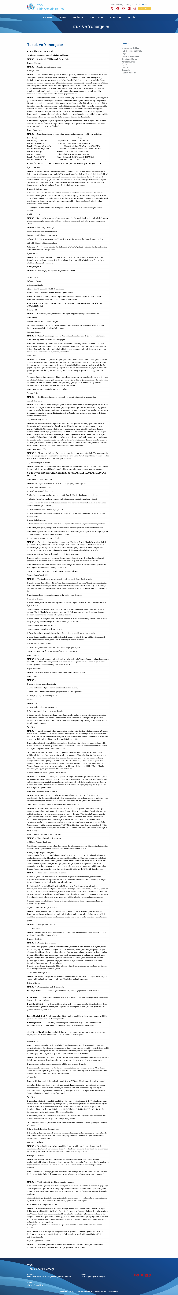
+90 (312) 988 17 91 (35, 1285)
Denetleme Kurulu (129, 59)
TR (139, 4)
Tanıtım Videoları (129, 73)
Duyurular (126, 70)
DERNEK (63, 17)
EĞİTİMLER (78, 17)
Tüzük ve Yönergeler (131, 56)
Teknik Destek (113, 1291)
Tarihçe (125, 67)
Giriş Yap (144, 8)
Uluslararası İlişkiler (130, 48)
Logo (124, 54)
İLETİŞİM (131, 17)
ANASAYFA (48, 17)
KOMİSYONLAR (96, 17)
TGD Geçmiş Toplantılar (132, 51)
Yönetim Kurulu (128, 62)
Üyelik (124, 65)
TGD (51, 7)
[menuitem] (47, 17)
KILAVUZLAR (115, 17)
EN (135, 4)
